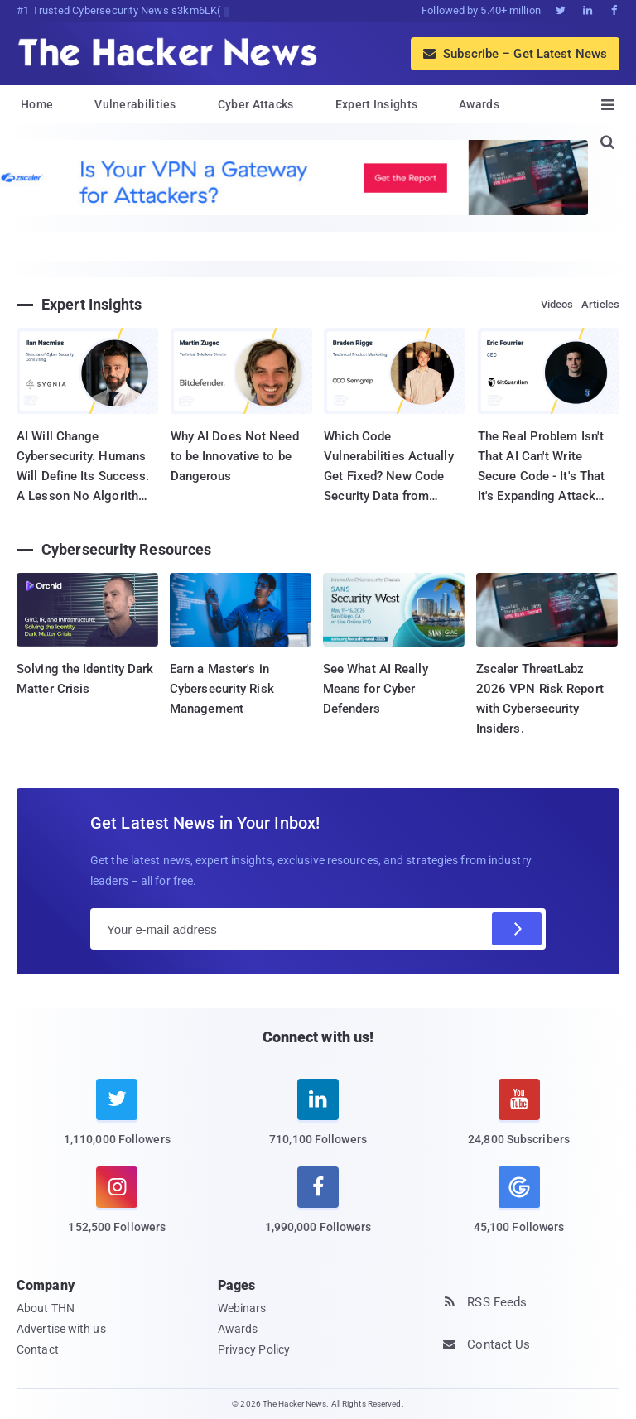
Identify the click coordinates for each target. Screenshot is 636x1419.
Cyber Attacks (256, 104)
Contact (38, 1349)
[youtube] (518, 1122)
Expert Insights (376, 104)
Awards (479, 104)
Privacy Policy (254, 1349)
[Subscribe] (517, 928)
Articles (600, 304)
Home (37, 104)
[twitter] (117, 1122)
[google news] (518, 1202)
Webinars (242, 1308)
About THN (46, 1308)
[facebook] (318, 1210)
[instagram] (117, 1210)
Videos (557, 304)
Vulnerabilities (135, 104)
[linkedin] (318, 1122)
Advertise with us (61, 1328)
